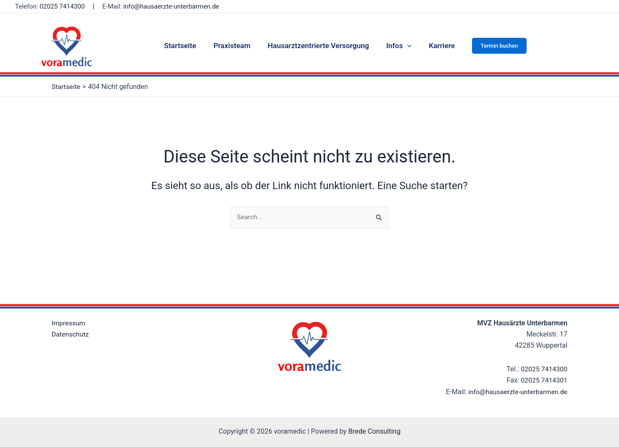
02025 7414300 (62, 6)
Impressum (69, 323)
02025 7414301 (543, 381)
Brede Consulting (374, 431)
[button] (493, 46)
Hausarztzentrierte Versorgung (318, 45)
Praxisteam (234, 45)
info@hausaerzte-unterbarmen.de (171, 6)
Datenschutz (71, 334)
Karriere (436, 45)
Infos (396, 45)
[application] (404, 45)
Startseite (185, 45)
